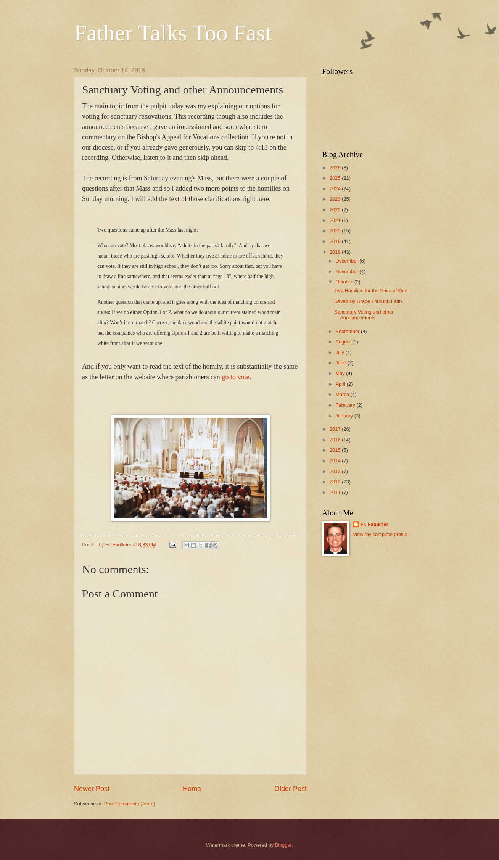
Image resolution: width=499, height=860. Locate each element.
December (347, 261)
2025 (336, 178)
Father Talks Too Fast (173, 32)
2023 (336, 199)
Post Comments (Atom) (129, 804)
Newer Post (91, 788)
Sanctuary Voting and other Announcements (363, 314)
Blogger (283, 845)
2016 (336, 440)
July (340, 352)
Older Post (290, 788)
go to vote (235, 377)
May (340, 373)
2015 (336, 450)
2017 (336, 429)
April (340, 384)
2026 (336, 168)
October (344, 282)
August (343, 342)
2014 (336, 461)
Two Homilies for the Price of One (370, 290)
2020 (336, 231)
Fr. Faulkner (374, 524)
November (347, 271)
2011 (336, 492)
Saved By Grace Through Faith (368, 301)
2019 (336, 241)
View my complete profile (380, 534)
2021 (336, 220)
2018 (336, 252)
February (345, 405)
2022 (336, 210)
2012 (336, 482)
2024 (336, 189)
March (342, 394)
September (348, 331)
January (344, 416)
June (341, 363)
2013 (336, 471)
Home (192, 788)
